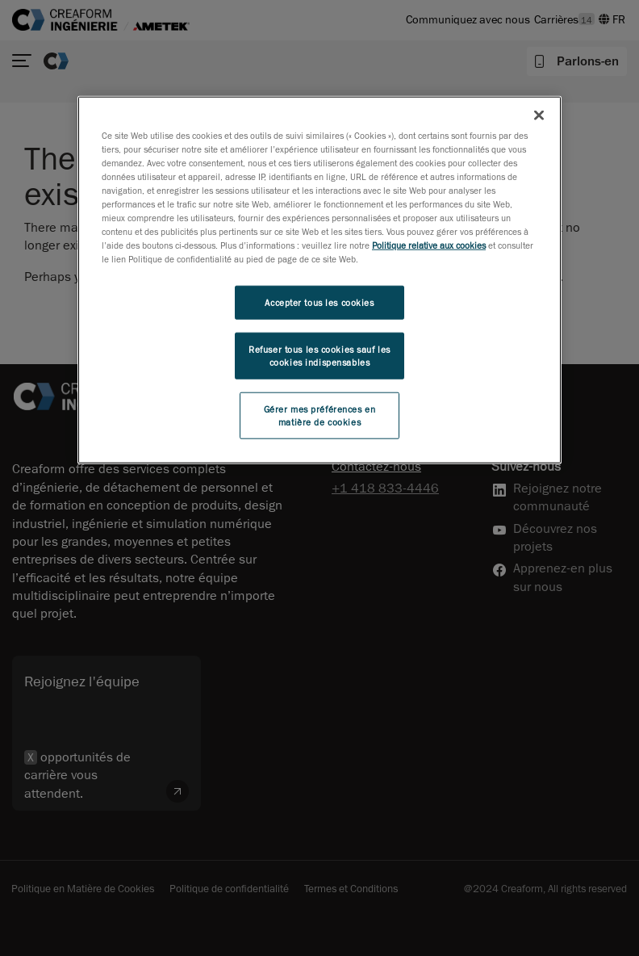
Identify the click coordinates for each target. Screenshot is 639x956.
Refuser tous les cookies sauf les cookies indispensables (319, 355)
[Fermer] (539, 114)
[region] (319, 279)
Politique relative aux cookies (429, 245)
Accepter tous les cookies (319, 302)
